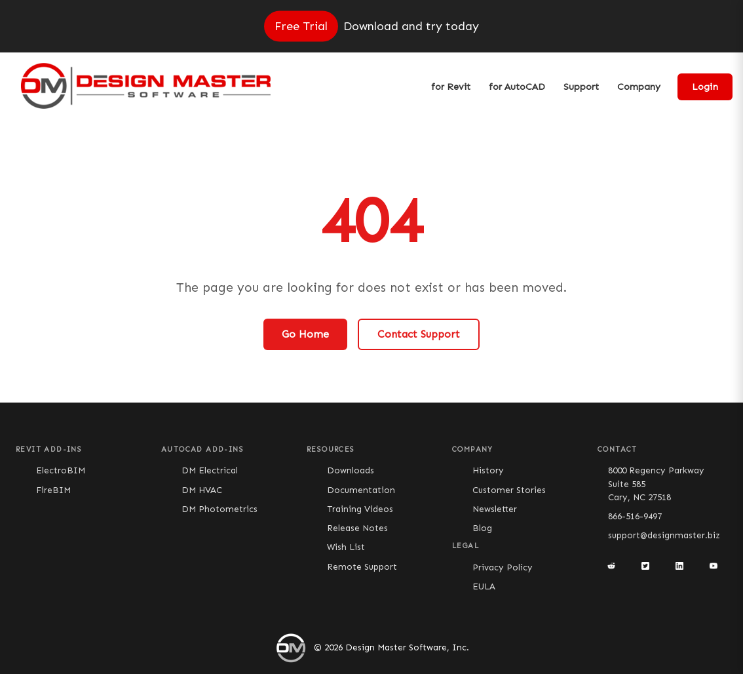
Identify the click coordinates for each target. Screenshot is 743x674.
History (488, 470)
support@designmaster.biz (664, 535)
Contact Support (418, 334)
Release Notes (357, 528)
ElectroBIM (60, 470)
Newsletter (494, 509)
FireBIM (53, 490)
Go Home (305, 334)
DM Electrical (209, 470)
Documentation (361, 490)
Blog (482, 528)
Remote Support (362, 566)
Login (705, 86)
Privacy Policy (502, 567)
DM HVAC (201, 490)
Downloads (350, 470)
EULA (483, 586)
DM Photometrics (219, 509)
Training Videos (360, 509)
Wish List (346, 547)
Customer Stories (509, 490)
